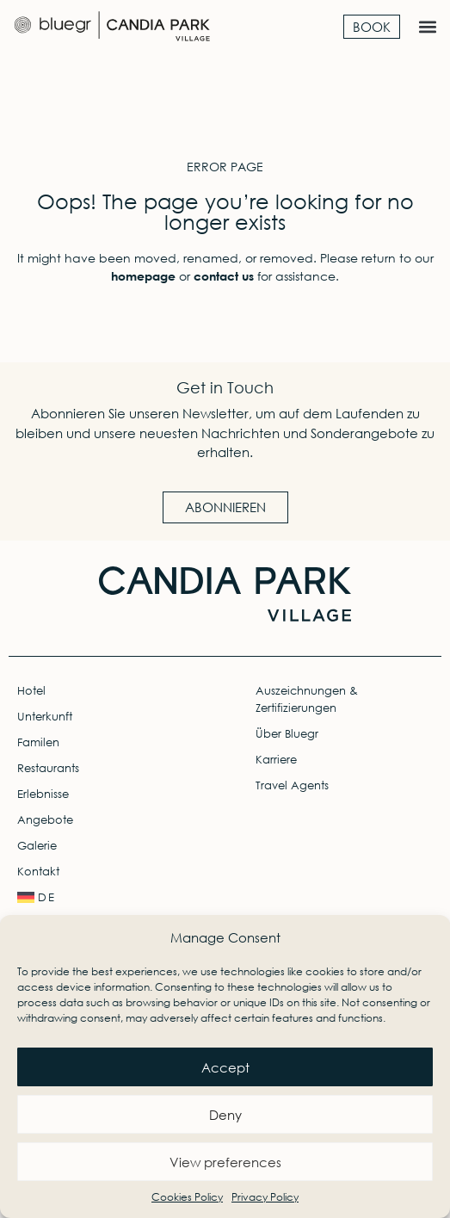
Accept (225, 1067)
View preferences (225, 1162)
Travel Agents (292, 785)
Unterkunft (44, 716)
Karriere (276, 759)
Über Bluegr (287, 733)
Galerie (37, 845)
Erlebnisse (43, 794)
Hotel (31, 690)
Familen (38, 742)
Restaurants (48, 768)
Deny (225, 1114)
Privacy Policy (265, 1197)
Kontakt (38, 871)
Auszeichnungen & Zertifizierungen (307, 699)
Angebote (45, 820)
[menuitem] (105, 897)
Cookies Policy (187, 1197)
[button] (427, 27)
